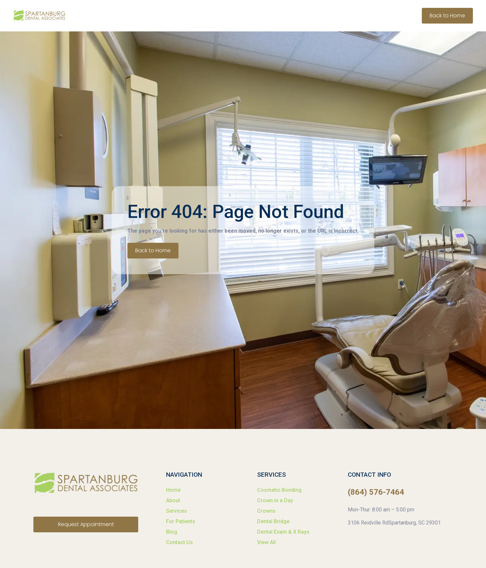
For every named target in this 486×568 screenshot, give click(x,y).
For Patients (180, 521)
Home (173, 490)
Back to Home (447, 15)
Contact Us (179, 542)
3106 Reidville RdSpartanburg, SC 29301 (394, 523)
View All (266, 542)
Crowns (266, 511)
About (173, 500)
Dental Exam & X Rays (283, 532)
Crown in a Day (275, 500)
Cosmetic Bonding (279, 490)
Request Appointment (86, 524)
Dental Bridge (273, 521)
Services (176, 511)
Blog (171, 532)
